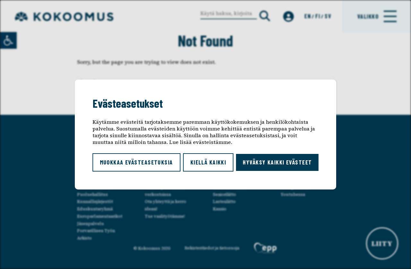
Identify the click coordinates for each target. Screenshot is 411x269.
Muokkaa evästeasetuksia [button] (136, 162)
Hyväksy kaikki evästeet (277, 162)
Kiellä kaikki (208, 162)
